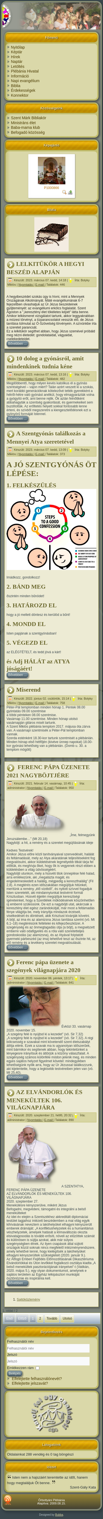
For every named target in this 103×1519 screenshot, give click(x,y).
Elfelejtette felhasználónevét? (37, 1378)
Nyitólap (18, 47)
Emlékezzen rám (20, 1368)
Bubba (59, 1514)
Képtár (16, 52)
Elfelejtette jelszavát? (30, 1383)
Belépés (15, 1373)
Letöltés (17, 66)
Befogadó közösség (28, 132)
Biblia (15, 86)
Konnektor (20, 95)
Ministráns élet (23, 123)
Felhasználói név (20, 1341)
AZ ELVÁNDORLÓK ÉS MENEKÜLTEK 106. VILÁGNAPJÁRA (44, 1100)
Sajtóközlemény (28, 1299)
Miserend (28, 689)
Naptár (17, 61)
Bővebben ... (17, 344)
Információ (20, 76)
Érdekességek (23, 90)
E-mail (39, 284)
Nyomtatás (26, 284)
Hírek (15, 57)
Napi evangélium (25, 81)
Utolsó (67, 1318)
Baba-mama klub (25, 127)
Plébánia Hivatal (25, 71)
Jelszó (12, 1355)
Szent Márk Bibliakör (28, 118)
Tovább (52, 1318)
